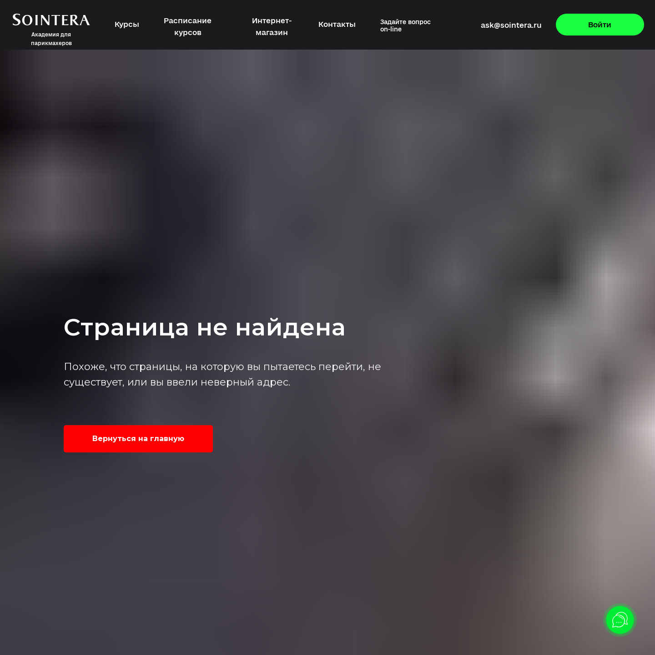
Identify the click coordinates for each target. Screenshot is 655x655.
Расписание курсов (188, 26)
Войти (599, 24)
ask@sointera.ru (511, 25)
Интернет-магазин (272, 26)
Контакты (337, 24)
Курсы (127, 24)
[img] (440, 25)
